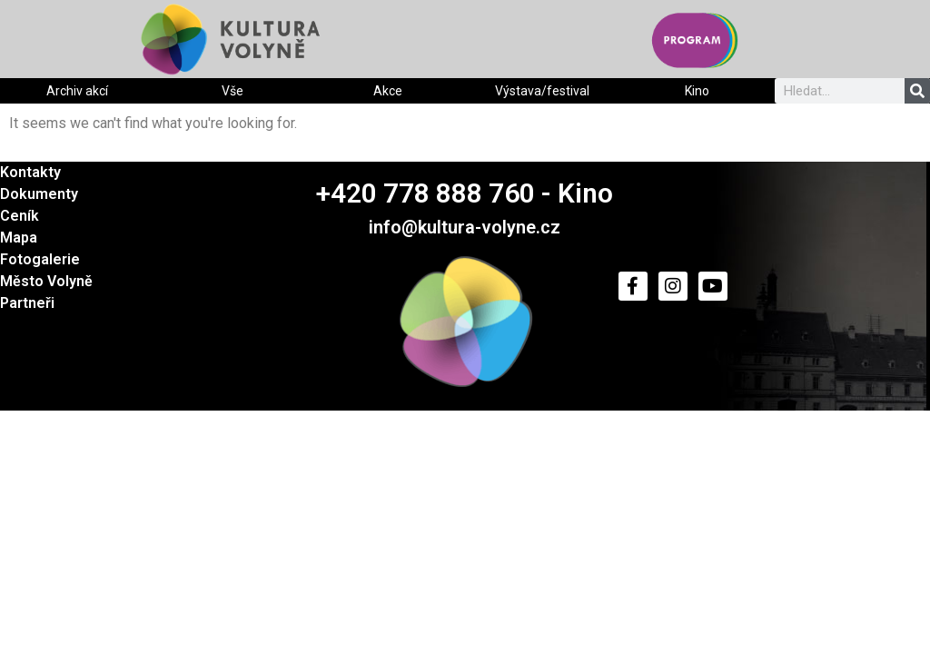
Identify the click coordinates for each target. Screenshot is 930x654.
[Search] (917, 91)
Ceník (19, 215)
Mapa (18, 237)
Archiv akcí (77, 91)
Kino (697, 91)
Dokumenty (39, 194)
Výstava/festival (542, 91)
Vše (232, 91)
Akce (387, 91)
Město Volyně (46, 281)
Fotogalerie (40, 259)
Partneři (27, 303)
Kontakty (30, 172)
